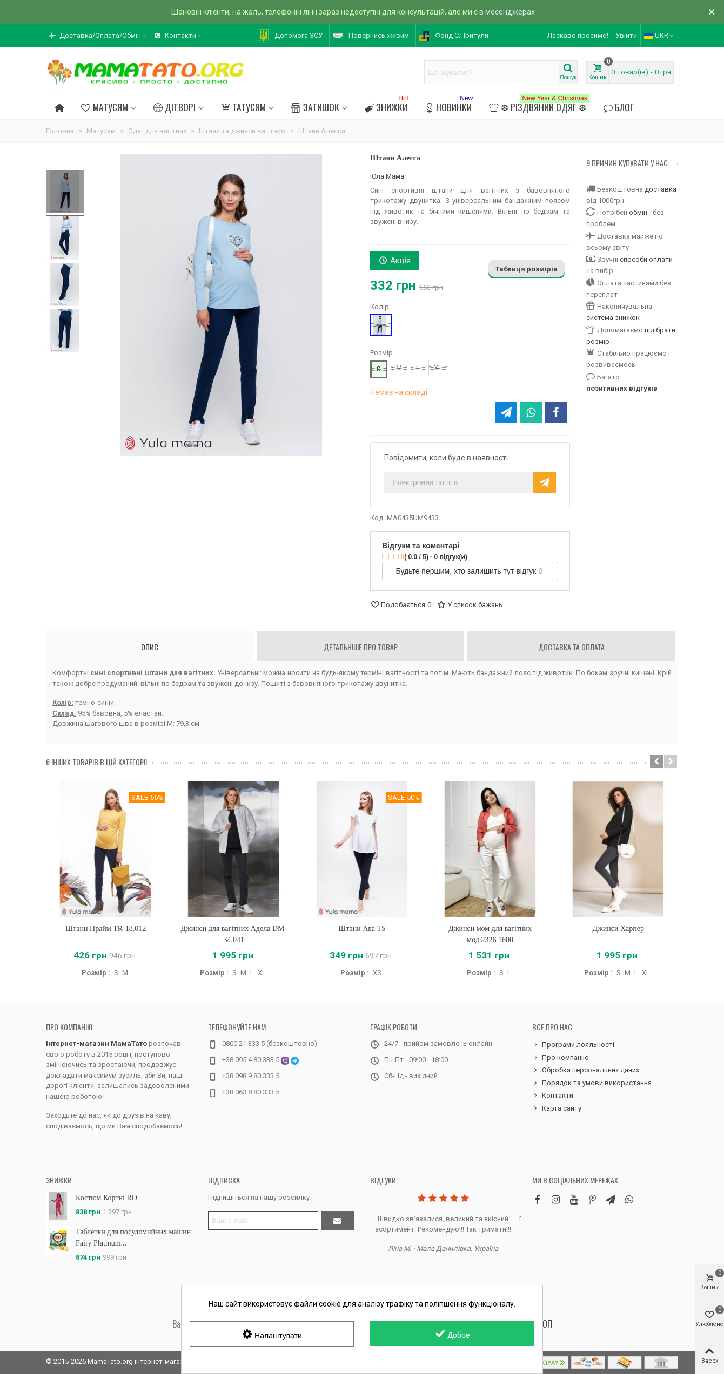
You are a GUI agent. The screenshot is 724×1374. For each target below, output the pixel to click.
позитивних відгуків (622, 388)
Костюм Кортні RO (106, 1198)
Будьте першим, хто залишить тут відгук (469, 571)
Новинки (450, 105)
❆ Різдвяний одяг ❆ (539, 105)
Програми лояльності (573, 1044)
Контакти (552, 1095)
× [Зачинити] (711, 11)
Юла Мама (387, 176)
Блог (619, 107)
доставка (660, 189)
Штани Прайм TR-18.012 (105, 928)
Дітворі (174, 107)
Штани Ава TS (362, 928)
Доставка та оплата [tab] (571, 646)
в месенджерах (507, 12)
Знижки (388, 105)
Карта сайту (556, 1108)
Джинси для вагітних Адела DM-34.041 (233, 934)
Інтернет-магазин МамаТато (96, 1043)
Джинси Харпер (618, 928)
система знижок (613, 318)
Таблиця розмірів (526, 269)
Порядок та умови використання (592, 1083)
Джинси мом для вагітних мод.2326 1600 (490, 934)
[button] (656, 761)
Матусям (104, 107)
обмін (638, 212)
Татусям (243, 107)
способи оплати (646, 259)
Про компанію (69, 1026)
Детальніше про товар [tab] (361, 646)
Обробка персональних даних (585, 1070)
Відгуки (383, 1180)
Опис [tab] (149, 646)
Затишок (315, 107)
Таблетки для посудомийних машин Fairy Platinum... (133, 1237)
